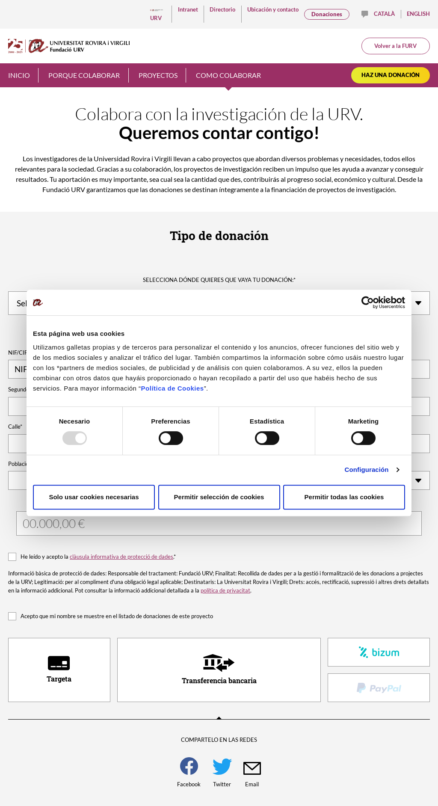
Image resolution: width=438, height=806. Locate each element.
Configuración (367, 469)
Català (384, 13)
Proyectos (158, 75)
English (418, 13)
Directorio (222, 9)
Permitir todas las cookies (344, 497)
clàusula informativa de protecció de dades (121, 556)
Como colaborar (228, 75)
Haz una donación (390, 74)
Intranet (188, 9)
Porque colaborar (84, 75)
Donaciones (326, 14)
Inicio (19, 75)
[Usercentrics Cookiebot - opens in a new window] (367, 302)
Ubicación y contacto (273, 9)
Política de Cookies (172, 388)
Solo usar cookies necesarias (94, 497)
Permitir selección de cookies (219, 497)
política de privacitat (225, 590)
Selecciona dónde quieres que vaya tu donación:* (219, 279)
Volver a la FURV (395, 45)
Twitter (222, 773)
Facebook (189, 772)
